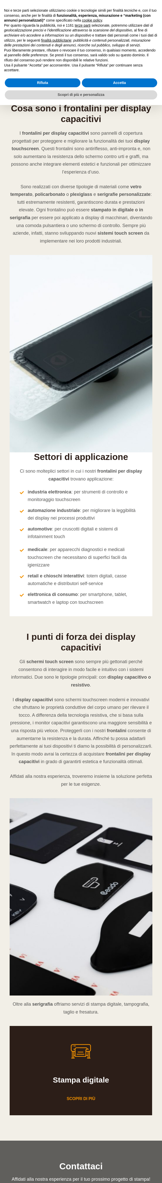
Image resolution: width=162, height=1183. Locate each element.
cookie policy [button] (92, 20)
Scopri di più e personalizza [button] (81, 95)
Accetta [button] (119, 83)
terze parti (83, 25)
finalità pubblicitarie (56, 40)
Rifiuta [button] (42, 83)
